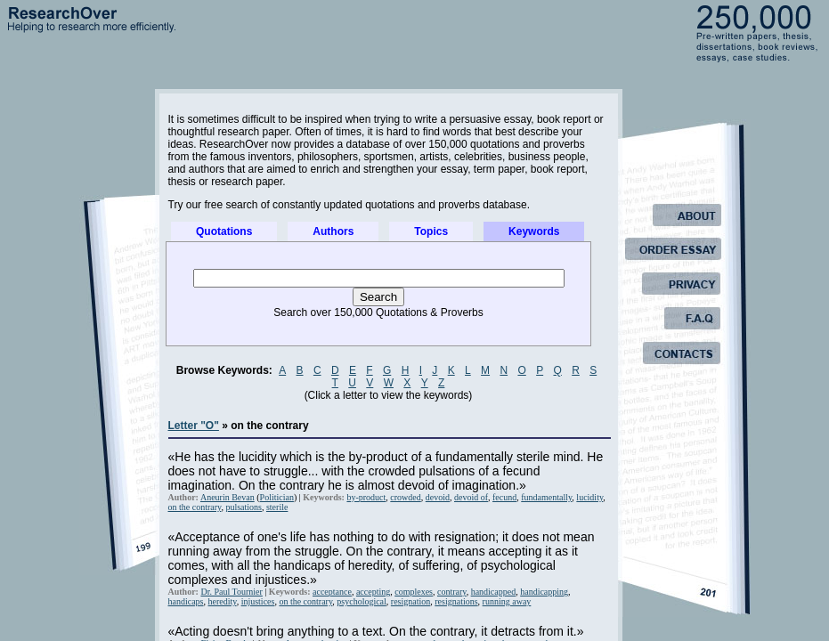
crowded (405, 497)
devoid (438, 497)
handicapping (544, 591)
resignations (456, 601)
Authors (333, 231)
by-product (366, 497)
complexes (413, 591)
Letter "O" (193, 425)
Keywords (533, 231)
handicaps (186, 601)
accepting (373, 591)
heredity (222, 601)
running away (507, 601)
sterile (277, 507)
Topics (431, 231)
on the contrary (195, 507)
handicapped (493, 591)
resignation (410, 601)
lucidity (589, 497)
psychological (361, 601)
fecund (504, 497)
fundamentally (546, 497)
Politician (277, 497)
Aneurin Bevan (227, 497)
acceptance (332, 591)
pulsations (243, 507)
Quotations (224, 231)
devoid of (471, 497)
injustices (258, 601)
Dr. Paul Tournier (231, 591)
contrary (452, 591)
